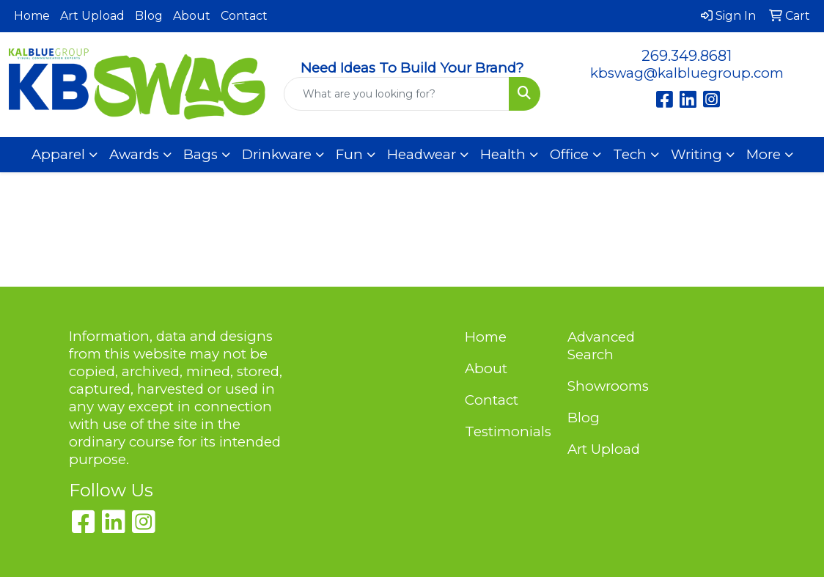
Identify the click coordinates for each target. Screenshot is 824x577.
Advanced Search (601, 345)
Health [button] (503, 154)
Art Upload (92, 16)
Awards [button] (134, 154)
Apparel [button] (58, 154)
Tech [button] (630, 154)
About (191, 16)
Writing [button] (696, 154)
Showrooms (608, 386)
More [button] (763, 154)
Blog (149, 16)
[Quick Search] (397, 94)
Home (32, 16)
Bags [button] (200, 154)
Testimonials (507, 431)
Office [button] (569, 154)
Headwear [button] (421, 154)
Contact (244, 16)
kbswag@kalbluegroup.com (687, 73)
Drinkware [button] (277, 154)
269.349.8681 (686, 56)
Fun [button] (349, 154)
